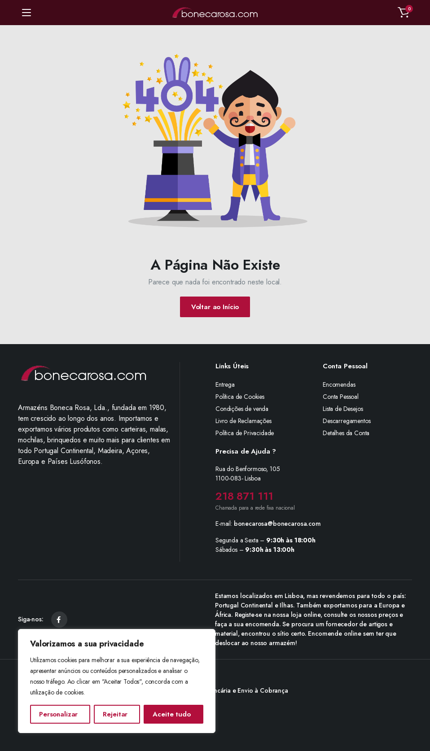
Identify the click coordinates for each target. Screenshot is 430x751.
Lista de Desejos (343, 408)
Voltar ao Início (215, 307)
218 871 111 (244, 496)
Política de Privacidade (244, 432)
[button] (403, 12)
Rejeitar (115, 714)
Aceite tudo (171, 714)
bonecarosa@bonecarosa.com (277, 523)
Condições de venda (241, 408)
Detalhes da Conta (346, 432)
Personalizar (58, 714)
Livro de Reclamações (243, 420)
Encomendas (339, 384)
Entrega (225, 384)
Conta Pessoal (341, 396)
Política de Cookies (239, 396)
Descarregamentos (346, 420)
